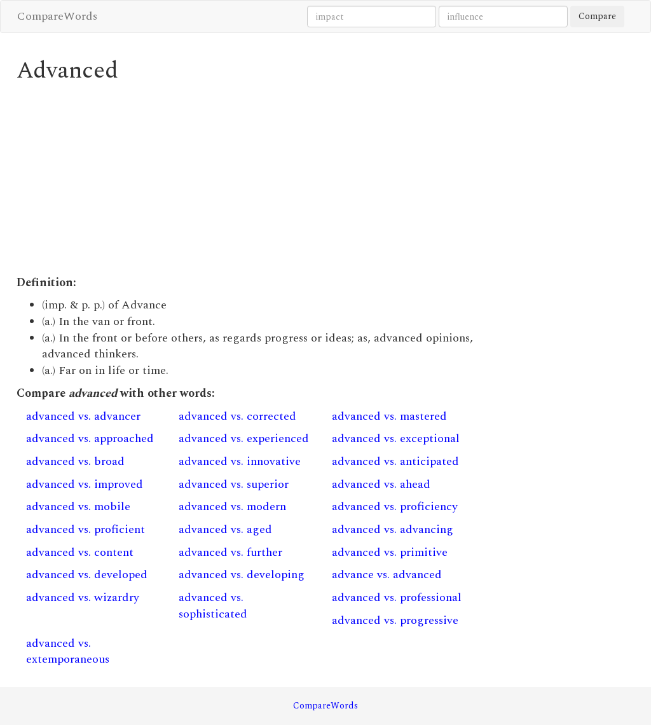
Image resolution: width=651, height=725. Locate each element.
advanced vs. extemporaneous (67, 651)
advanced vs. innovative (240, 461)
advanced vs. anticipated (395, 461)
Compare (597, 16)
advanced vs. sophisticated (213, 606)
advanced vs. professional (397, 597)
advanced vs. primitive (390, 552)
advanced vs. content (80, 552)
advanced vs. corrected (237, 416)
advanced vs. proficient (85, 529)
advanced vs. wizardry (82, 597)
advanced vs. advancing (392, 529)
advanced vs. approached (90, 438)
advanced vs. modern (232, 506)
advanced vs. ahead (381, 484)
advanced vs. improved (84, 484)
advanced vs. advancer (83, 416)
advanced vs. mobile (78, 506)
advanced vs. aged (225, 529)
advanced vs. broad (75, 461)
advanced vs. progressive (395, 620)
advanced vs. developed (86, 574)
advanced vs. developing (242, 574)
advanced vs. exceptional (396, 438)
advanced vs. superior (234, 484)
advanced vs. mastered (389, 416)
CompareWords (57, 16)
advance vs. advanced (387, 574)
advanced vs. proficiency (395, 506)
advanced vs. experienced (244, 438)
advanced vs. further (230, 552)
